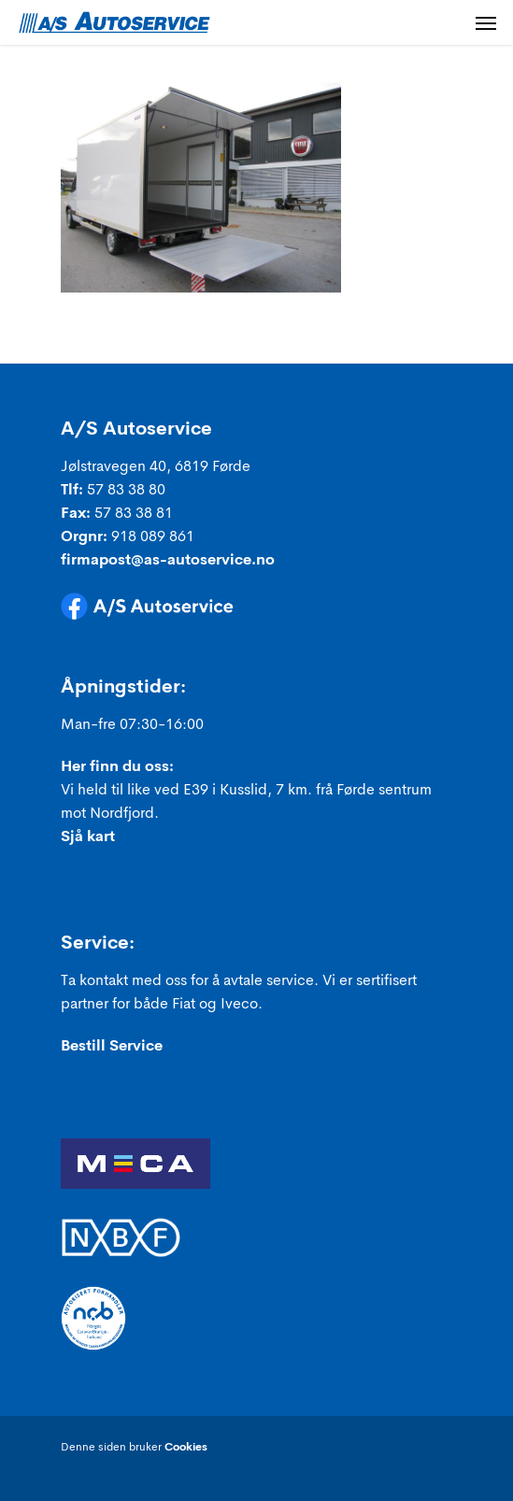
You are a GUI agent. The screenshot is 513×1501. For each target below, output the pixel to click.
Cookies (185, 1447)
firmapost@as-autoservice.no (168, 560)
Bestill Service (112, 1046)
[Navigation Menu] (486, 22)
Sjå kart (88, 837)
